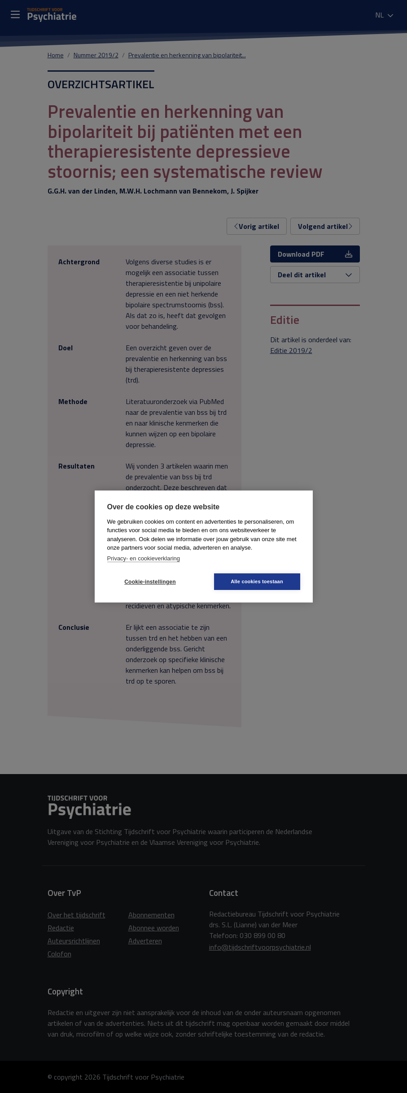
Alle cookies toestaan (257, 581)
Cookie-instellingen (149, 582)
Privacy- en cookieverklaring (143, 558)
